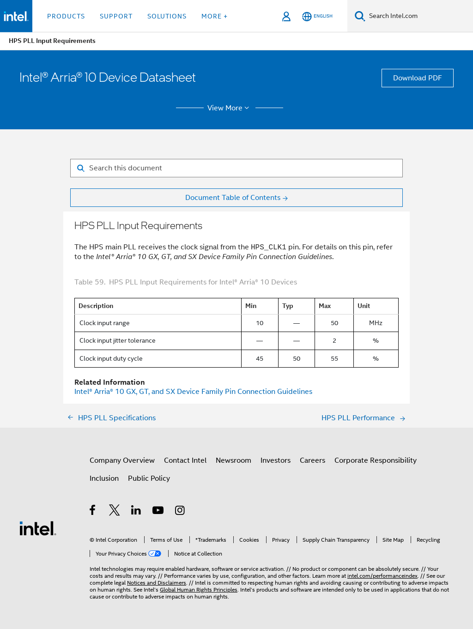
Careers (312, 460)
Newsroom (233, 460)
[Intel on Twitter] (115, 511)
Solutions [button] (167, 16)
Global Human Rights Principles (198, 589)
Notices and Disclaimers (156, 582)
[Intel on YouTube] (159, 511)
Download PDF (417, 78)
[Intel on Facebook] (93, 511)
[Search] (360, 16)
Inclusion (104, 478)
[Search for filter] (236, 168)
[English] (317, 16)
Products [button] (66, 16)
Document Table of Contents (232, 197)
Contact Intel (185, 460)
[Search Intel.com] (419, 16)
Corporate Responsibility (375, 460)
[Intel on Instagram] (180, 511)
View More (229, 108)
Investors (276, 460)
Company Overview (122, 460)
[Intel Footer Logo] (37, 527)
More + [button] (214, 16)
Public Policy (149, 478)
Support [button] (116, 16)
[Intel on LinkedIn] (136, 511)
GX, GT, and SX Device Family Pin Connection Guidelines (193, 391)
